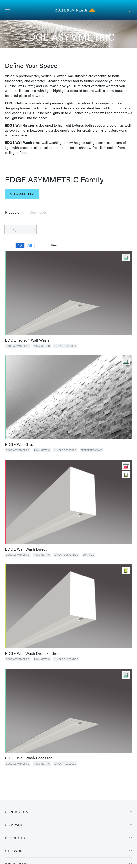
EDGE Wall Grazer (21, 444)
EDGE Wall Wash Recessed (29, 758)
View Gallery (21, 194)
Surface (88, 554)
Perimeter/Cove (91, 450)
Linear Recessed (65, 346)
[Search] (128, 10)
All (29, 245)
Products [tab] (12, 212)
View (54, 245)
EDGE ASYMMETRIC (17, 346)
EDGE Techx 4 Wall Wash (27, 340)
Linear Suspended (66, 554)
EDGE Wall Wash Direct (26, 549)
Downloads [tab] (38, 212)
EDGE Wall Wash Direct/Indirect (33, 653)
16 (20, 245)
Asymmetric (42, 346)
